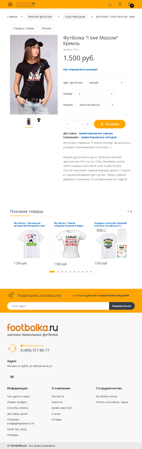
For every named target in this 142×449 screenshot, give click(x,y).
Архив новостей (61, 408)
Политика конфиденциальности (20, 421)
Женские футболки (40, 16)
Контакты (58, 396)
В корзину (109, 124)
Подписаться (121, 306)
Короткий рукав (75, 16)
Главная (12, 16)
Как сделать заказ (18, 396)
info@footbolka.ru (32, 345)
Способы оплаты (17, 408)
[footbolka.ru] (25, 4)
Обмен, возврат (17, 402)
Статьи (56, 413)
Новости (57, 402)
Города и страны (23, 28)
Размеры (12, 435)
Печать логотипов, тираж (112, 402)
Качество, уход (16, 429)
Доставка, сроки (17, 413)
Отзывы (56, 419)
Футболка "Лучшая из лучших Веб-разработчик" (30, 224)
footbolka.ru (18, 445)
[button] (110, 4)
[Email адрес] (58, 306)
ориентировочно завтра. (96, 133)
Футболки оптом (106, 396)
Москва (46, 28)
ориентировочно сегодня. (99, 137)
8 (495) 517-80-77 (35, 350)
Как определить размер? (80, 69)
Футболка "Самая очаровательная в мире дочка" (68, 224)
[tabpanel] (31, 244)
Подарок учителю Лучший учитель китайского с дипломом (110, 224)
